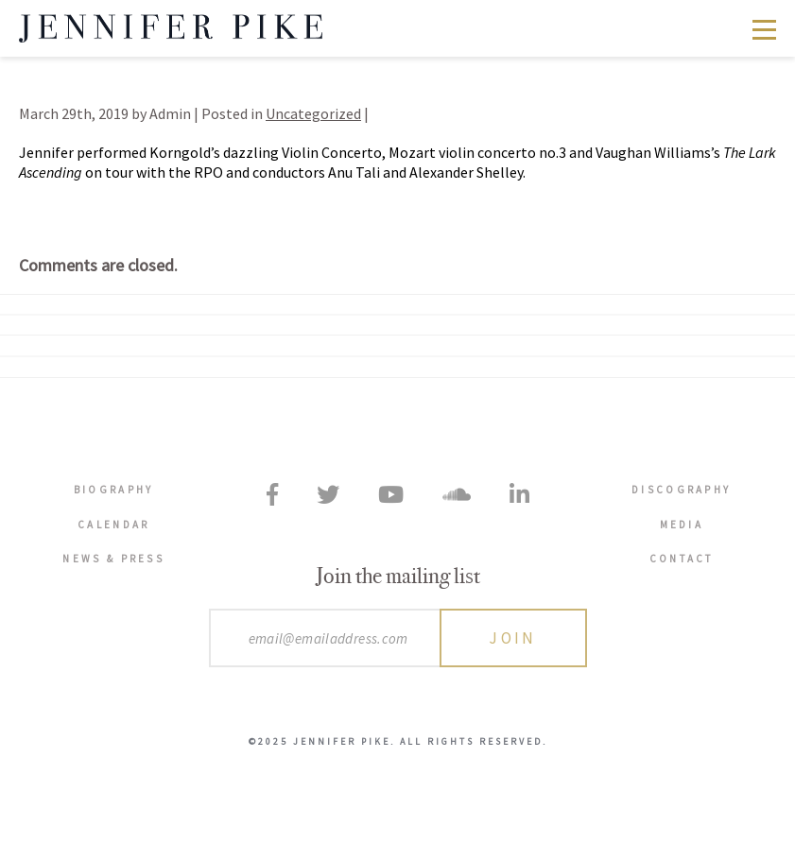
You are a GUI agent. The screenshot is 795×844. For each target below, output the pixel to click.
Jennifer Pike (170, 28)
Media (682, 524)
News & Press (113, 558)
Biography (114, 489)
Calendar (113, 524)
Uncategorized (313, 113)
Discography (681, 489)
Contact (681, 558)
